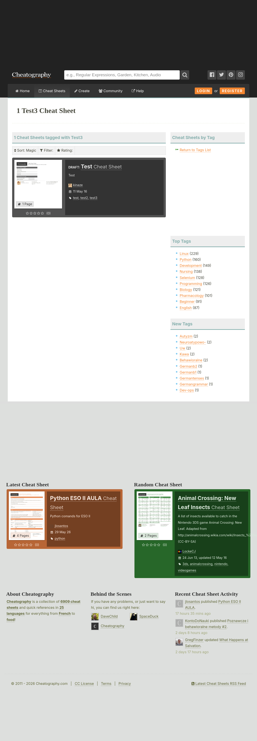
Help (138, 91)
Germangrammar (194, 384)
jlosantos (61, 526)
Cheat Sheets (52, 91)
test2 (84, 198)
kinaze (78, 185)
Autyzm (186, 336)
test (76, 198)
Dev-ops (187, 390)
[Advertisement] (128, 33)
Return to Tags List (195, 150)
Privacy (125, 683)
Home (22, 91)
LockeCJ (189, 551)
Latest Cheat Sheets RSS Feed (218, 683)
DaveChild (109, 616)
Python (185, 259)
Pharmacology (192, 295)
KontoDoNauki (197, 621)
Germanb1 (188, 372)
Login (203, 91)
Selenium (187, 277)
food (11, 619)
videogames (187, 570)
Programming (191, 283)
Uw (182, 348)
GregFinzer (194, 640)
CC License (84, 683)
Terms (106, 683)
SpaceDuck (149, 616)
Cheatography (19, 601)
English (186, 308)
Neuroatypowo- (193, 342)
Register (232, 91)
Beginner (187, 301)
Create (82, 91)
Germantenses (192, 378)
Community (111, 91)
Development (191, 265)
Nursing (186, 271)
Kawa (184, 354)
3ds (185, 564)
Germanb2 (188, 366)
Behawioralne (191, 360)
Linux (184, 253)
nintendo (220, 564)
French (65, 613)
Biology (186, 289)
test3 (93, 198)
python (60, 538)
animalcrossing (201, 564)
